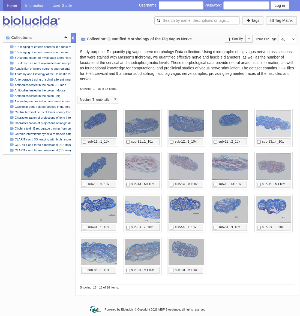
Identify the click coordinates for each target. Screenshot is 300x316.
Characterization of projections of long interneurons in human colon (39, 117)
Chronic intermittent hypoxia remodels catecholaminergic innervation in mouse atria (39, 134)
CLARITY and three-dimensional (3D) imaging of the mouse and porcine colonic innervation (39, 145)
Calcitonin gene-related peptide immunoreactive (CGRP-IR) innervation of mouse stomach (39, 107)
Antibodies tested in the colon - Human (37, 85)
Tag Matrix (281, 20)
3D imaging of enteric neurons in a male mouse (39, 47)
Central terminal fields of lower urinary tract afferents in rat (39, 112)
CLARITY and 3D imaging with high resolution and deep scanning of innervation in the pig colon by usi (39, 139)
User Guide (62, 5)
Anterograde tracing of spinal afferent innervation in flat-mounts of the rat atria (39, 79)
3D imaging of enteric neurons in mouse (38, 52)
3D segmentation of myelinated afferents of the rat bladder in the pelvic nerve (39, 58)
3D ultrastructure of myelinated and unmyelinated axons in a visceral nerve (39, 63)
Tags (253, 20)
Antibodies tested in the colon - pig (34, 96)
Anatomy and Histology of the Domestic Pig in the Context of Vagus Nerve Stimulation (39, 74)
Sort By (235, 39)
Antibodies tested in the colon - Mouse (36, 90)
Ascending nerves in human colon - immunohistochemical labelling (39, 101)
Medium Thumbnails (94, 100)
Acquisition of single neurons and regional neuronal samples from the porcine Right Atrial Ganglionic (39, 68)
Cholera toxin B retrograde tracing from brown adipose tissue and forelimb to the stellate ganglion (39, 128)
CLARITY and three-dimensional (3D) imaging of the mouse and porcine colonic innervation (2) (39, 150)
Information (34, 5)
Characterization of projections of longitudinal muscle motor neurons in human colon (39, 123)
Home (12, 5)
